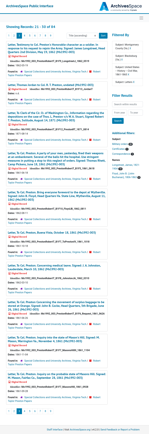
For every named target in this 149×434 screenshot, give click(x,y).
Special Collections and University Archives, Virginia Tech (55, 71)
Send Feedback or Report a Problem (120, 429)
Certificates (120, 148)
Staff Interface (55, 429)
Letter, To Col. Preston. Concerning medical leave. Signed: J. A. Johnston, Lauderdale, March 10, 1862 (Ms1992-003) (54, 267)
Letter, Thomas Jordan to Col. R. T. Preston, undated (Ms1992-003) (51, 85)
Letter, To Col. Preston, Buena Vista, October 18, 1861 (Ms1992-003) (52, 233)
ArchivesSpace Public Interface (29, 6)
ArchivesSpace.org (80, 429)
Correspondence (123, 153)
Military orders (122, 144)
